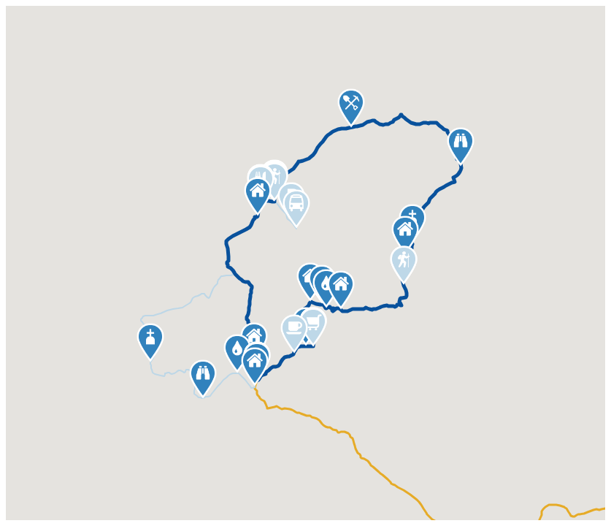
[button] (150, 342)
